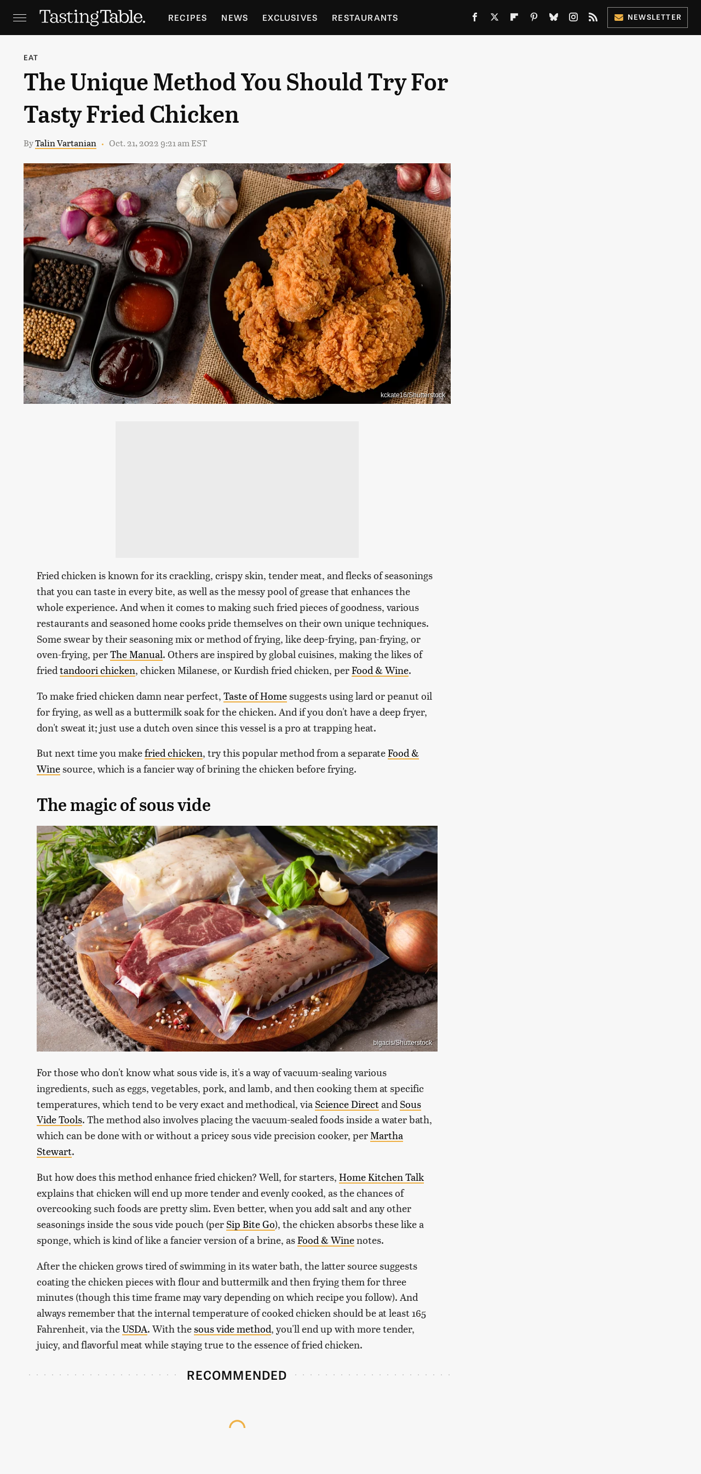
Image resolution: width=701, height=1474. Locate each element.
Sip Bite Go (250, 1224)
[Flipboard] (514, 19)
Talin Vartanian (65, 142)
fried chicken (174, 752)
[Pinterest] (533, 19)
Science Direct (347, 1104)
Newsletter (647, 17)
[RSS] (593, 19)
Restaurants (365, 17)
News (234, 17)
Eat (31, 57)
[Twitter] (494, 19)
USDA (134, 1328)
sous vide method (232, 1328)
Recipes (187, 17)
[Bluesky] (553, 19)
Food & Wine (380, 670)
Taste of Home (255, 695)
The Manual (136, 654)
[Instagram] (573, 19)
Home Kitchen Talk (381, 1177)
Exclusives (290, 17)
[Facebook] (474, 19)
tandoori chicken (97, 670)
